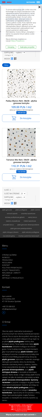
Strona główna (9, 255)
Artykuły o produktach (13, 278)
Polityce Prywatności (17, 41)
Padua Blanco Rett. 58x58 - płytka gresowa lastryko (21, 102)
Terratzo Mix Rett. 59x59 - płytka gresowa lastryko (21, 160)
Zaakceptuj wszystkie (27, 47)
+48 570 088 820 (8, 306)
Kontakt (6, 265)
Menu (9, 2)
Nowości (6, 257)
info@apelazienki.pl (9, 309)
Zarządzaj (11, 47)
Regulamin (7, 262)
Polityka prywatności (12, 268)
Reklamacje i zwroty (11, 273)
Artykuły (6, 275)
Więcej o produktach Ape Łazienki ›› (21, 414)
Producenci (7, 260)
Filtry (6, 65)
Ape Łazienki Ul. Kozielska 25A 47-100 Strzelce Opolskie (11, 299)
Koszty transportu (11, 270)
